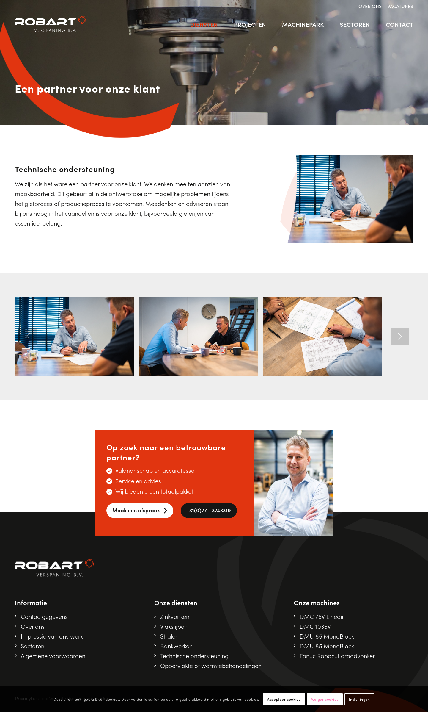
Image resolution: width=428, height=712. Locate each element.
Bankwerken (176, 645)
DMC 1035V (315, 626)
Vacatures (400, 6)
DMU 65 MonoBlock (327, 636)
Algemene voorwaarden (53, 655)
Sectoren (32, 645)
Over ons (370, 6)
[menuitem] (370, 6)
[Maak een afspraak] (139, 510)
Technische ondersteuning (194, 655)
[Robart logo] (50, 24)
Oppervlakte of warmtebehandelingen (211, 665)
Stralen (169, 636)
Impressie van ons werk (52, 636)
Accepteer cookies (283, 699)
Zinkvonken (174, 616)
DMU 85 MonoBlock (327, 645)
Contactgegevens (44, 616)
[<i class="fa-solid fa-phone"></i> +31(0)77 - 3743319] (209, 510)
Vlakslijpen (174, 626)
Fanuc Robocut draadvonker (337, 655)
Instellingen (359, 699)
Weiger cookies (324, 699)
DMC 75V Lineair (322, 616)
